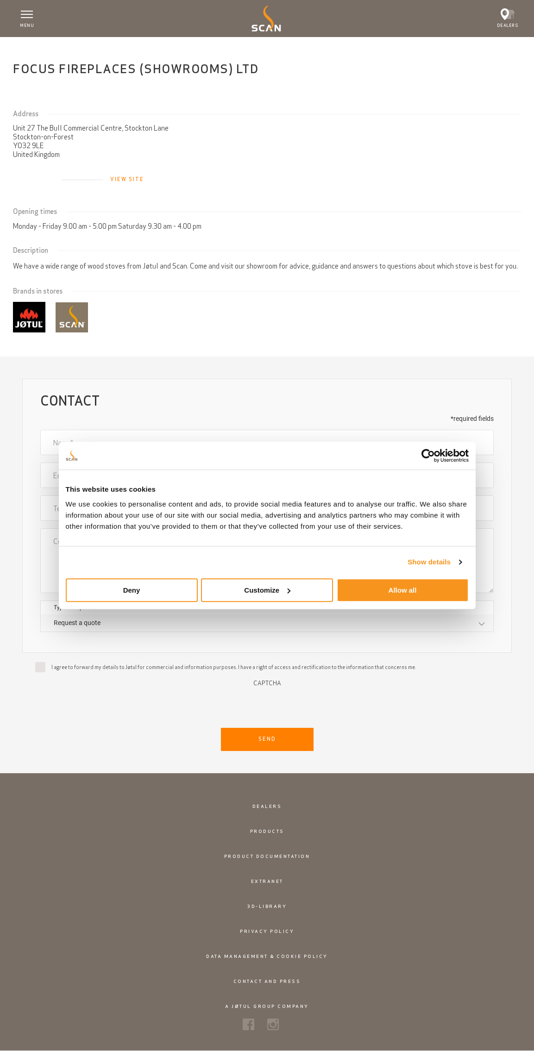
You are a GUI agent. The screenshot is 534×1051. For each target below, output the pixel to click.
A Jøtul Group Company (267, 1006)
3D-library (267, 906)
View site (127, 179)
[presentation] (267, 705)
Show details (429, 562)
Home (29, 47)
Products (267, 831)
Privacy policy (267, 931)
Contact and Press (267, 981)
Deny (131, 590)
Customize (267, 590)
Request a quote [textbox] (77, 622)
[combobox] (267, 623)
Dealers (267, 806)
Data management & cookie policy (267, 956)
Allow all (403, 590)
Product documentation (267, 856)
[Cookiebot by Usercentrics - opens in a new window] (428, 456)
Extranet (267, 881)
